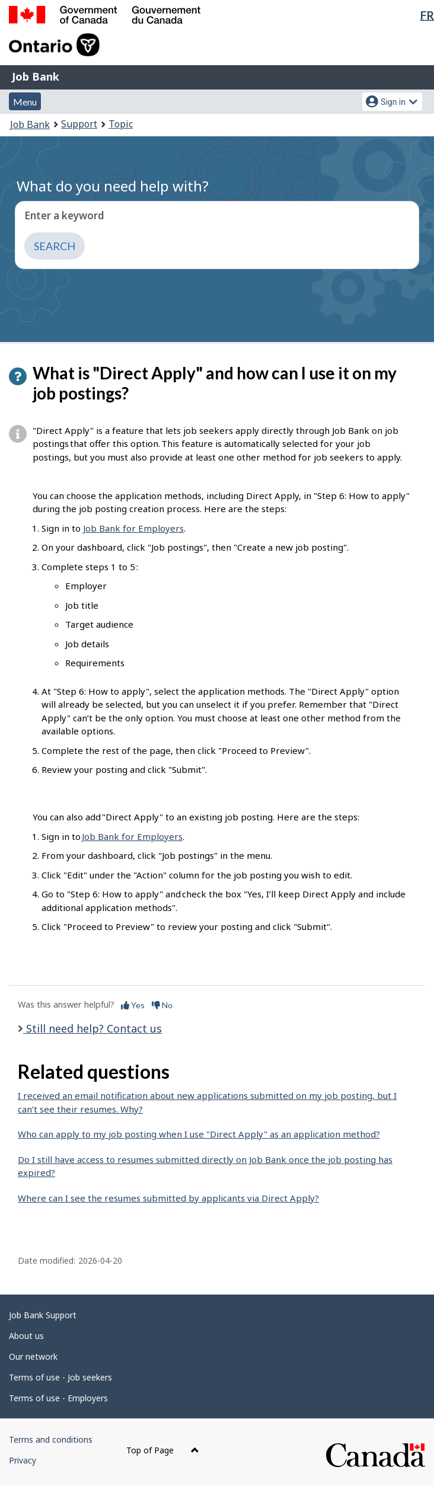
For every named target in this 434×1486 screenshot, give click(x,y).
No (162, 1005)
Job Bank (35, 76)
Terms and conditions (50, 1439)
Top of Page (162, 1450)
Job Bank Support (42, 1315)
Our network (33, 1356)
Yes (133, 1005)
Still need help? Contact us (92, 1028)
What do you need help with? (113, 186)
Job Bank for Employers (133, 528)
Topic (120, 123)
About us (26, 1335)
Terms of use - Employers (58, 1398)
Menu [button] (25, 101)
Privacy (22, 1460)
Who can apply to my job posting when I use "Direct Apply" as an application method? (199, 1134)
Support (79, 123)
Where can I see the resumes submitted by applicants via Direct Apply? (168, 1198)
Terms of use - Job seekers (60, 1377)
